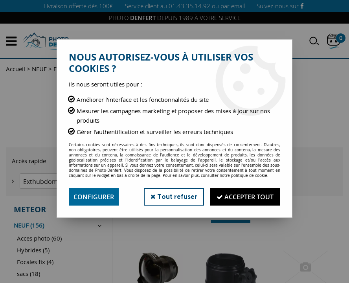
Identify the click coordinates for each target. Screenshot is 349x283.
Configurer (93, 197)
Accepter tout (245, 197)
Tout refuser (174, 196)
